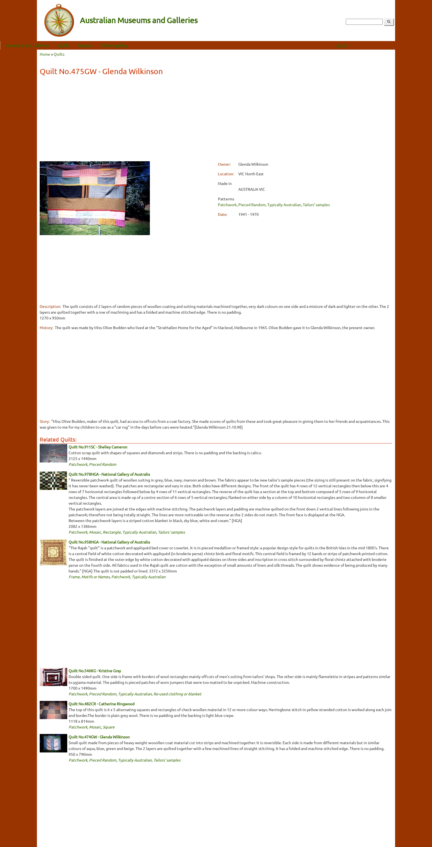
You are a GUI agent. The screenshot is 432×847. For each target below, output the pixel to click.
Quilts (100, 45)
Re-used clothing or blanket (177, 693)
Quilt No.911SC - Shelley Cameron (98, 446)
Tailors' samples (316, 204)
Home (45, 54)
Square (109, 726)
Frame (74, 576)
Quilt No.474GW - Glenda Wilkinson (99, 736)
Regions (121, 45)
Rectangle (112, 531)
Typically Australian (284, 204)
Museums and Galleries (64, 45)
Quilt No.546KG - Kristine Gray (95, 670)
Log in (378, 45)
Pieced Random (252, 204)
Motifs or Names (95, 576)
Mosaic (95, 531)
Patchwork (227, 204)
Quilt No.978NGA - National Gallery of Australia (109, 474)
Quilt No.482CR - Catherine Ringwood (101, 703)
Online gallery (150, 45)
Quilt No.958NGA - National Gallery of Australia (109, 541)
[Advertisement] (215, 119)
